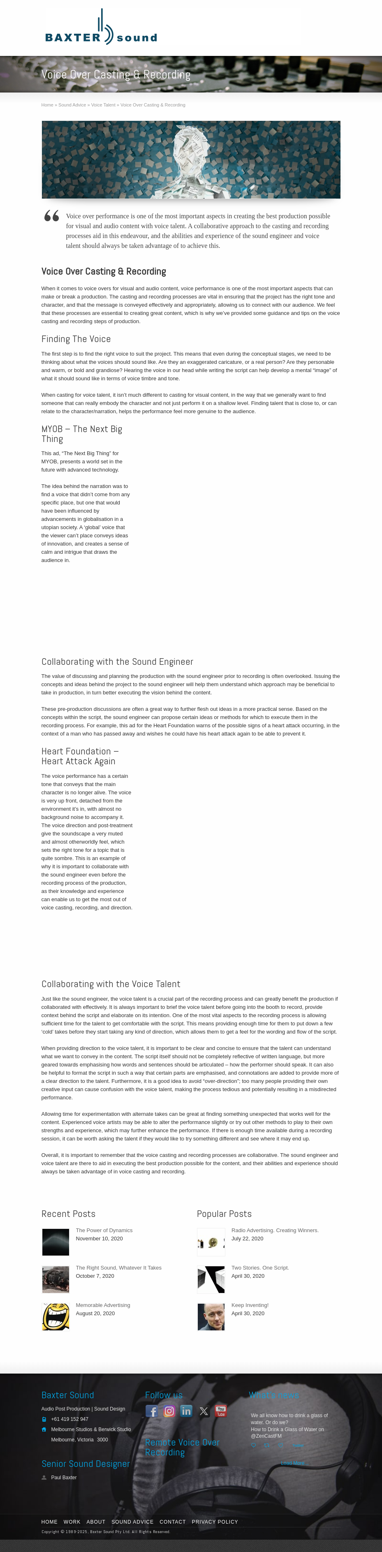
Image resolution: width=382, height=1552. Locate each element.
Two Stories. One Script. (260, 1268)
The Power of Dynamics (104, 1230)
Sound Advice (132, 1522)
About (96, 1522)
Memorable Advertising (103, 1305)
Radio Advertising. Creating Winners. (275, 1230)
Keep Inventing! (250, 1305)
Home (50, 1522)
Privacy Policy (215, 1522)
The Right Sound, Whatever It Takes (119, 1268)
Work (72, 1522)
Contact (173, 1522)
